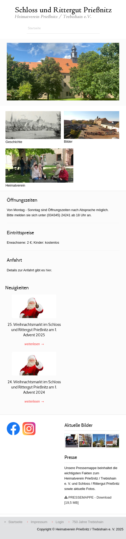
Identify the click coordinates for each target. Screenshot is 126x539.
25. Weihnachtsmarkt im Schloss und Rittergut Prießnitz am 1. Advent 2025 (34, 329)
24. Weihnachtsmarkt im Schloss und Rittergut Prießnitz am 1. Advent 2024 (34, 387)
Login (60, 522)
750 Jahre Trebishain (88, 522)
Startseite (15, 522)
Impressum (39, 522)
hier (48, 270)
